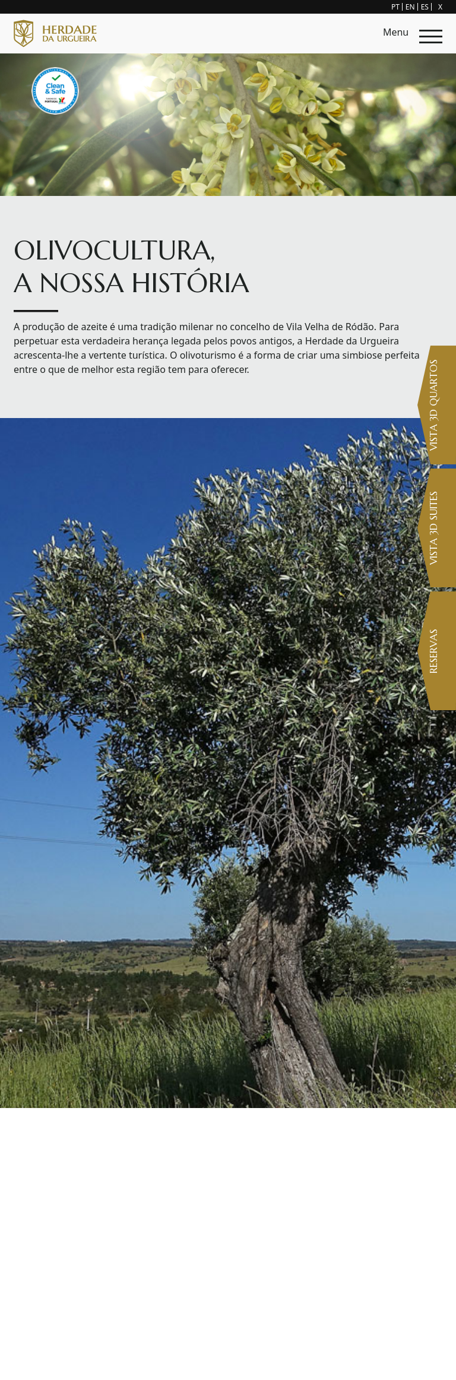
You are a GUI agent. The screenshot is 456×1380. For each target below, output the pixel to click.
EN (410, 7)
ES (425, 7)
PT (395, 7)
